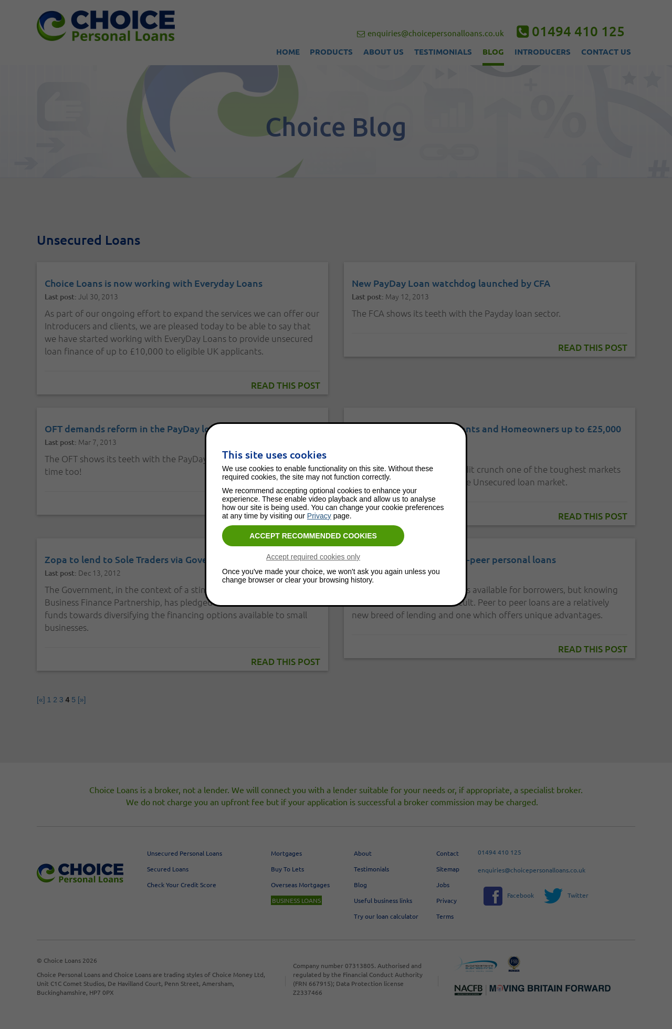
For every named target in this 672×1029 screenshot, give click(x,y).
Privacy (319, 516)
